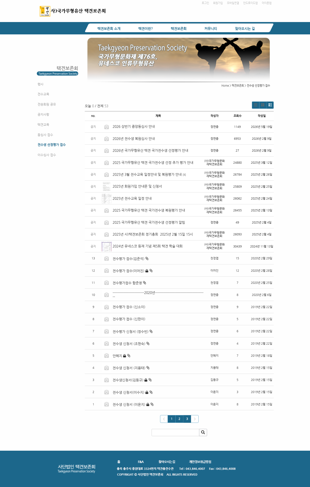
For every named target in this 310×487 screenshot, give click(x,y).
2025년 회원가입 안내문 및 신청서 (137, 186)
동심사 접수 (45, 135)
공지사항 (43, 114)
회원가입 (218, 3)
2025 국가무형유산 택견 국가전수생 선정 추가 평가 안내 (153, 162)
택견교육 (43, 124)
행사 (40, 84)
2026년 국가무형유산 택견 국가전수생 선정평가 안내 (150, 150)
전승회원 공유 (47, 104)
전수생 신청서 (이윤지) (129, 404)
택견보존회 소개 (108, 29)
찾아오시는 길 (245, 29)
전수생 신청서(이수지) (128, 392)
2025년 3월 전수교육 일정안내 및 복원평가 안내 (147, 174)
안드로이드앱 (250, 3)
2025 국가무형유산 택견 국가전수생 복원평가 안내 (149, 210)
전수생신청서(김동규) (128, 380)
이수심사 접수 (47, 155)
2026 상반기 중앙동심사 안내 (134, 126)
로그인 (205, 3)
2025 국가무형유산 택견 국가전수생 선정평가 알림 (149, 222)
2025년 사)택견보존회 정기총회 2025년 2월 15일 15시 (153, 234)
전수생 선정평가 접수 (52, 145)
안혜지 (117, 356)
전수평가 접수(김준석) (128, 259)
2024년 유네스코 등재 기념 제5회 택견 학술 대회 (148, 246)
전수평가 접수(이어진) (128, 271)
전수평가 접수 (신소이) (129, 307)
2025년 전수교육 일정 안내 (133, 198)
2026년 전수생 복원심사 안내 (134, 138)
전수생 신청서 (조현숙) (129, 344)
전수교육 (43, 94)
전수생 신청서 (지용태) (129, 368)
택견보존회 (178, 29)
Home (225, 85)
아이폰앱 (266, 3)
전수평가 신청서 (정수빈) (130, 331)
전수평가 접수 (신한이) (129, 319)
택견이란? (145, 29)
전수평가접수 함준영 (127, 283)
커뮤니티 (210, 29)
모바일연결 (233, 3)
